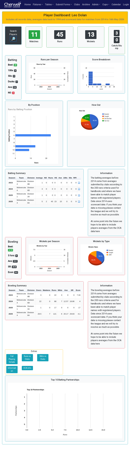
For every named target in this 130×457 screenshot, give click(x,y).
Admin (95, 4)
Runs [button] (50, 178)
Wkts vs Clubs (43, 357)
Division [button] (31, 178)
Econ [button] (78, 290)
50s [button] (70, 178)
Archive (86, 4)
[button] (79, 178)
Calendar (116, 4)
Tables (48, 4)
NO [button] (45, 178)
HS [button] (55, 178)
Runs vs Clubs (27, 357)
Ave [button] (60, 178)
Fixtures (37, 4)
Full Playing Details (12, 359)
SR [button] (72, 290)
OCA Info (27, 368)
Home (27, 4)
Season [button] (12, 178)
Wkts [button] (60, 290)
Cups (105, 4)
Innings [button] (39, 178)
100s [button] (65, 178)
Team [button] (21, 178)
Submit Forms (63, 4)
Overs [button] (38, 290)
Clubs (77, 4)
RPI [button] (75, 178)
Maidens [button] (46, 290)
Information (12, 369)
